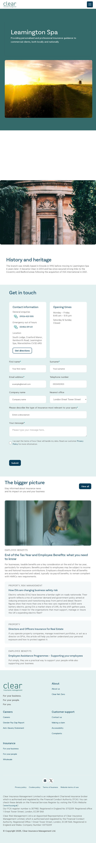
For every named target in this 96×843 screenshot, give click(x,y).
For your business (11, 748)
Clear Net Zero (58, 694)
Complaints (57, 733)
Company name (17, 392)
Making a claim (58, 722)
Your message (17, 423)
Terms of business (50, 787)
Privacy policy (20, 787)
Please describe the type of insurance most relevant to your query (43, 407)
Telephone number (59, 377)
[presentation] (28, 452)
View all (85, 487)
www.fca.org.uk (10, 805)
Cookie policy (34, 787)
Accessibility (57, 728)
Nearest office (57, 392)
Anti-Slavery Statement (13, 728)
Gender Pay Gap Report (13, 722)
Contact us (57, 717)
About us (56, 689)
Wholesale (7, 759)
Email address (16, 377)
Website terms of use (69, 787)
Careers (6, 717)
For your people (10, 754)
